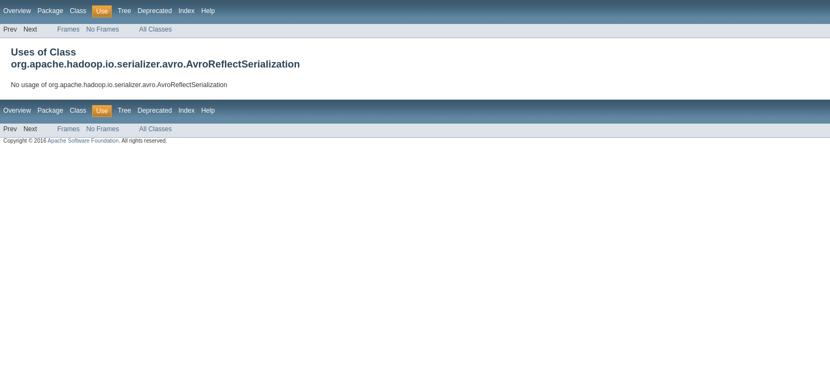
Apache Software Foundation (83, 141)
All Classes (155, 29)
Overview (17, 11)
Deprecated (155, 11)
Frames (68, 29)
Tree (124, 11)
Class (78, 11)
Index (186, 11)
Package (50, 11)
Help (208, 11)
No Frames (102, 29)
